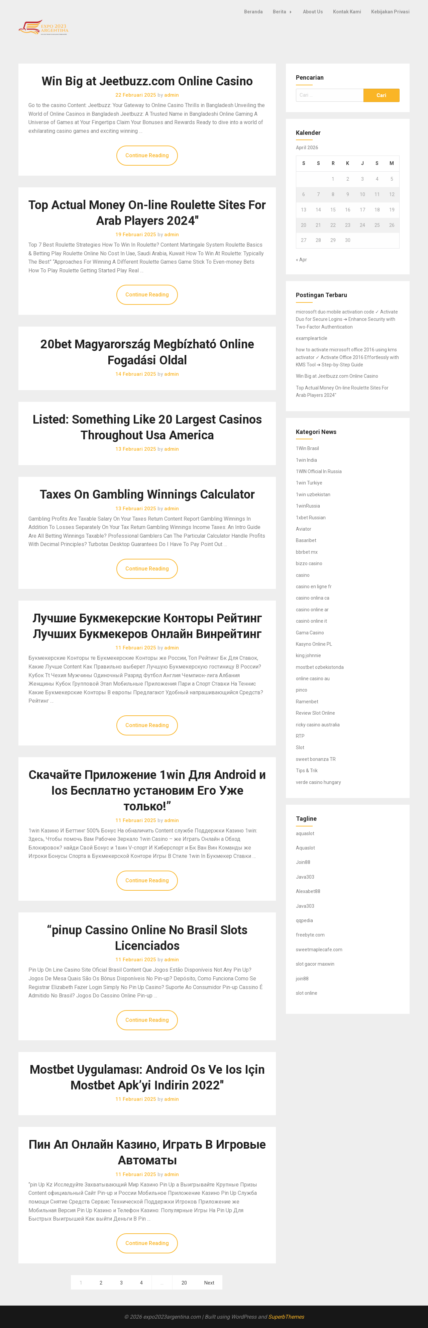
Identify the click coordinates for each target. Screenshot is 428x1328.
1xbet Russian (311, 517)
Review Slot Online (315, 713)
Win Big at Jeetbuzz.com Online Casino (147, 81)
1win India (306, 460)
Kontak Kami (347, 11)
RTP (300, 736)
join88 (302, 978)
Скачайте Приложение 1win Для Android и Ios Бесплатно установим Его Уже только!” (147, 791)
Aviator (303, 529)
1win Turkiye (309, 482)
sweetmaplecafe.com (319, 949)
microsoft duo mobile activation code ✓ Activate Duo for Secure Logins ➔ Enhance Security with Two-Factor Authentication (347, 319)
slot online (306, 993)
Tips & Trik (307, 770)
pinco (301, 690)
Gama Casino (310, 632)
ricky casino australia (318, 724)
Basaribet (306, 540)
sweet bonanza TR (316, 759)
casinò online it (311, 621)
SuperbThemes (286, 1317)
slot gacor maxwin (315, 964)
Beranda (253, 11)
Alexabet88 (308, 891)
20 (184, 1283)
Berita (284, 11)
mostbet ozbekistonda (320, 667)
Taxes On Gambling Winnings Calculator (147, 495)
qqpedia (304, 920)
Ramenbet (307, 701)
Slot (300, 747)
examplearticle (311, 338)
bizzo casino (309, 563)
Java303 (305, 877)
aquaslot (305, 833)
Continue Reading (147, 155)
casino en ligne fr (314, 586)
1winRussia (308, 506)
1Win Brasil (307, 448)
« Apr (301, 259)
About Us (313, 11)
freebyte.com (310, 935)
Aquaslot (305, 848)
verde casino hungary (318, 782)
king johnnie (308, 655)
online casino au (313, 678)
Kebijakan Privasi (390, 11)
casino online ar (312, 609)
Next (209, 1283)
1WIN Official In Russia (319, 471)
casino (303, 575)
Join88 (303, 862)
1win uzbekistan (313, 494)
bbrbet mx (307, 552)
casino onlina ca (312, 598)
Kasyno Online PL (314, 644)
